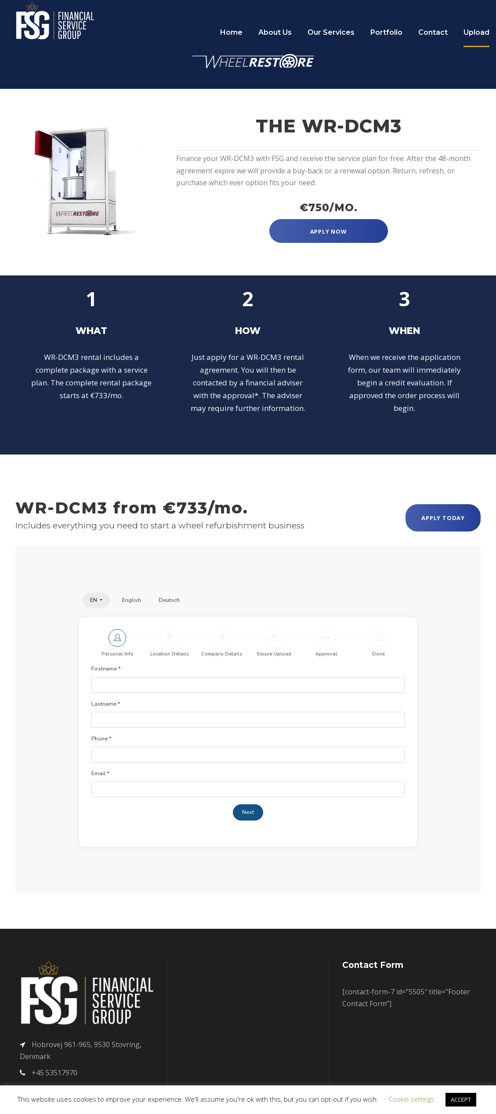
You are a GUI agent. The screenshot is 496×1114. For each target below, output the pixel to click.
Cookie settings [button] (411, 1099)
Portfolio (386, 32)
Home (231, 32)
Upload (476, 32)
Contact (433, 32)
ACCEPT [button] (461, 1099)
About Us (275, 32)
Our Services (331, 32)
